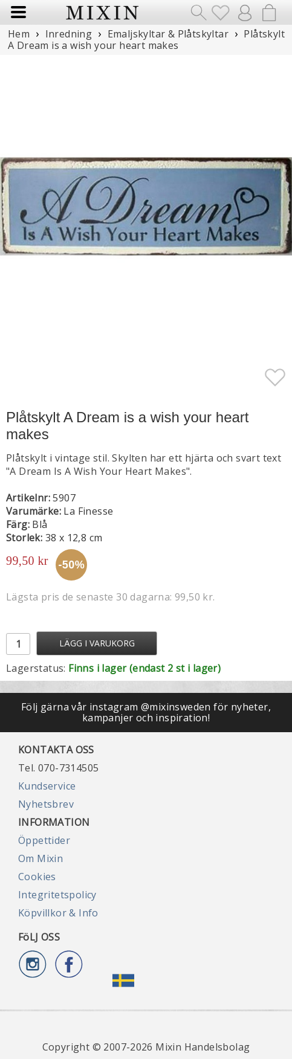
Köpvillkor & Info (58, 912)
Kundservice (47, 786)
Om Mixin (40, 858)
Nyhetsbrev (46, 804)
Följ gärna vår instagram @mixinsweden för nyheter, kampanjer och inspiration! (146, 712)
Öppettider (44, 840)
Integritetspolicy (57, 894)
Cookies (37, 876)
